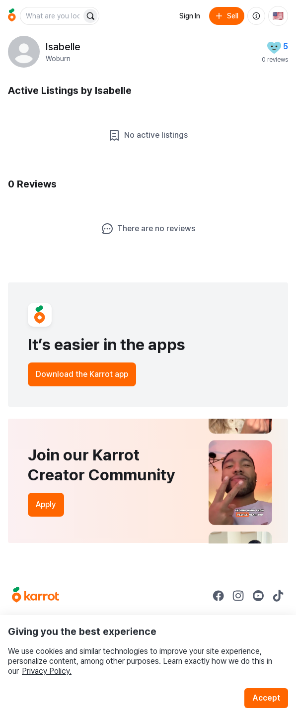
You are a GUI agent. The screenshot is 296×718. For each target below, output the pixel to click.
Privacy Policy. (47, 671)
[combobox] (51, 16)
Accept (266, 698)
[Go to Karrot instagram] (238, 596)
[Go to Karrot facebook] (218, 596)
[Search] (90, 16)
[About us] (256, 16)
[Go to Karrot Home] (35, 596)
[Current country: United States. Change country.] (278, 16)
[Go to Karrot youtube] (258, 596)
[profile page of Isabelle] (24, 52)
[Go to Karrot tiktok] (278, 596)
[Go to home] (12, 15)
